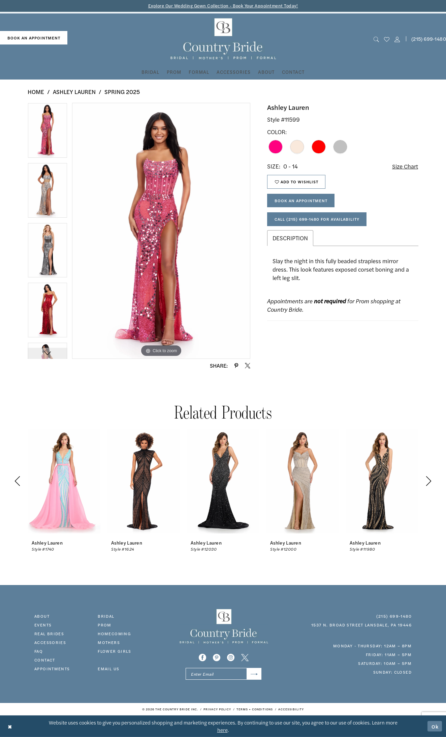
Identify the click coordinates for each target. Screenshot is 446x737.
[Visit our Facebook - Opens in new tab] (202, 657)
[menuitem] (33, 38)
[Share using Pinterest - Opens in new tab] (236, 365)
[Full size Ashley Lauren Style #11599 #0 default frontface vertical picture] (161, 231)
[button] (397, 39)
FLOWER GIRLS (114, 651)
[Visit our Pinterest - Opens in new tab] (216, 657)
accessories (50, 642)
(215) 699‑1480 (394, 616)
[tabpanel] (47, 133)
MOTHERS (109, 642)
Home (36, 92)
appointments (52, 669)
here (222, 729)
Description (290, 238)
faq (38, 651)
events (43, 625)
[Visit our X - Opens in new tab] (245, 657)
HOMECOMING (114, 634)
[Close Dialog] (10, 726)
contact (44, 660)
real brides (49, 634)
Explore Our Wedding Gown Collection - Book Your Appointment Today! (223, 5)
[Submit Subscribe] (254, 674)
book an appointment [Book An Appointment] (33, 38)
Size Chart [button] (405, 166)
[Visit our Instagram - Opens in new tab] (230, 657)
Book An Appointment (301, 200)
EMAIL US (108, 669)
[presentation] (64, 481)
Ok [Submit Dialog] (435, 726)
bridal (106, 616)
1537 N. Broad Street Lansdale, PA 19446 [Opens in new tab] (361, 625)
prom (105, 625)
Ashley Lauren (74, 92)
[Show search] (376, 39)
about (42, 616)
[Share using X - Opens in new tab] (247, 365)
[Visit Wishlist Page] (386, 39)
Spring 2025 (122, 92)
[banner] (223, 39)
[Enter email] (223, 674)
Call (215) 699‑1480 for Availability (317, 219)
